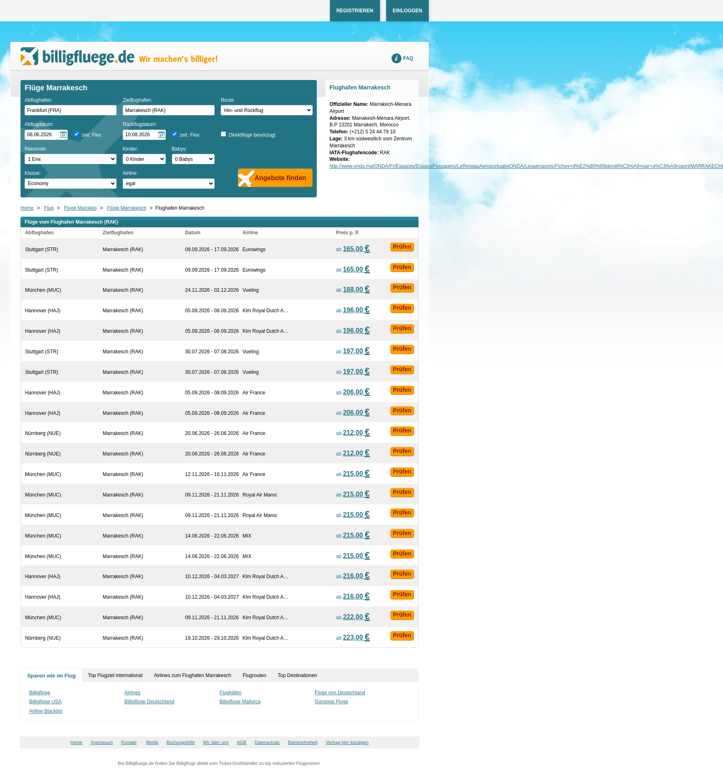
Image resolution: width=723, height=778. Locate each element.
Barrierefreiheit (303, 742)
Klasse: (33, 173)
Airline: (130, 173)
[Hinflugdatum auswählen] (46, 135)
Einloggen (407, 11)
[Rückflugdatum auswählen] (144, 135)
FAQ (408, 58)
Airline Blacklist (45, 711)
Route (227, 100)
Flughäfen (230, 693)
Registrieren (354, 11)
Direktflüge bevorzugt (252, 135)
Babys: (179, 149)
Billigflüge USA (45, 702)
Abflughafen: (38, 100)
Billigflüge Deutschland (149, 702)
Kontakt (128, 742)
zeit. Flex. (92, 135)
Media (152, 742)
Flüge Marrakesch (126, 208)
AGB (241, 742)
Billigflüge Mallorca (240, 702)
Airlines (132, 693)
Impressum (102, 742)
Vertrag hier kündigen (347, 742)
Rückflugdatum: (140, 124)
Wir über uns (216, 742)
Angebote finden (280, 177)
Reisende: (36, 149)
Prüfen (402, 246)
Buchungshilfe (181, 742)
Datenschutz (266, 742)
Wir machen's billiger (119, 56)
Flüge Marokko (80, 208)
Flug (48, 208)
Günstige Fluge (331, 702)
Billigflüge (39, 693)
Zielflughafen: (137, 100)
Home (27, 208)
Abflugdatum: (39, 124)
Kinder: (130, 149)
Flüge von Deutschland (340, 693)
